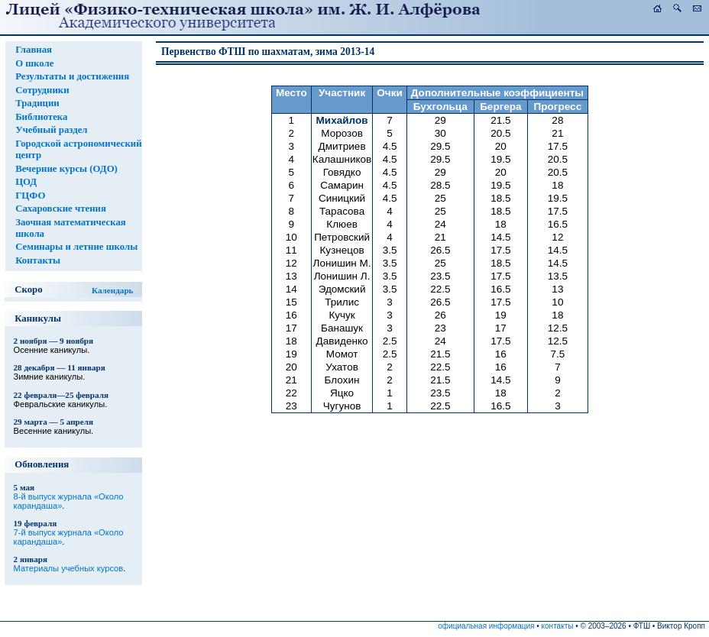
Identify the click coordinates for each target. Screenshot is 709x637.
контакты (558, 626)
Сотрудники (42, 90)
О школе (34, 63)
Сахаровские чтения (60, 208)
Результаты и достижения (72, 76)
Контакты (37, 260)
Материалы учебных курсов (69, 568)
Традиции (37, 103)
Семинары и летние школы (76, 246)
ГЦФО (30, 195)
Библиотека (41, 117)
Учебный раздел (51, 129)
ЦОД (26, 181)
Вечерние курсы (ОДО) (66, 168)
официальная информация (486, 626)
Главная (33, 49)
